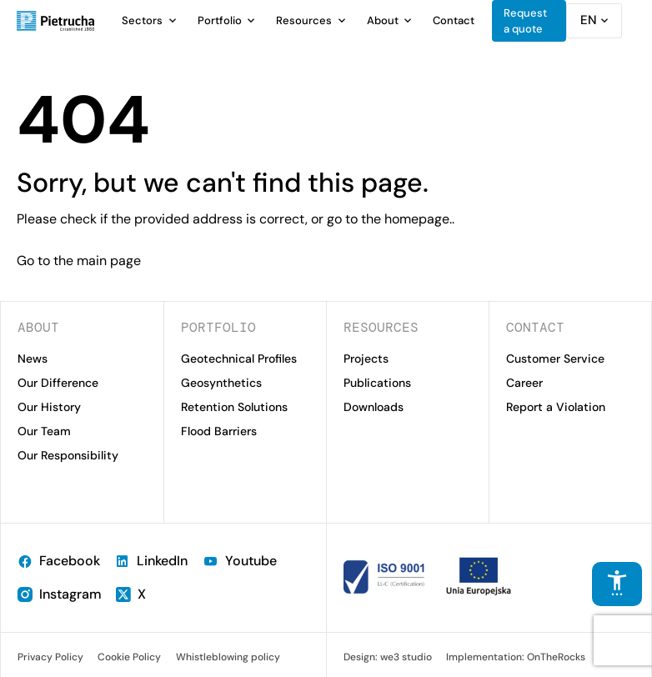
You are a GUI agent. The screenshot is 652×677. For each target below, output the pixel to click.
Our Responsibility (68, 455)
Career (524, 382)
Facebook (59, 560)
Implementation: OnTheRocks (515, 657)
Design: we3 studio (388, 657)
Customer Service (555, 358)
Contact (453, 20)
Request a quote (525, 21)
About (383, 20)
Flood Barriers (219, 431)
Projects (366, 358)
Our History (49, 406)
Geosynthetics (221, 382)
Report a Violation (555, 406)
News (33, 358)
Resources (304, 20)
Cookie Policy (129, 657)
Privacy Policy (50, 657)
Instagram (60, 594)
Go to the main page (79, 260)
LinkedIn (151, 560)
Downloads (374, 406)
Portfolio (220, 20)
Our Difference (58, 382)
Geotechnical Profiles (239, 358)
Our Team (44, 431)
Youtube (240, 560)
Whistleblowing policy (228, 657)
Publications (377, 382)
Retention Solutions (234, 406)
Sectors (142, 20)
